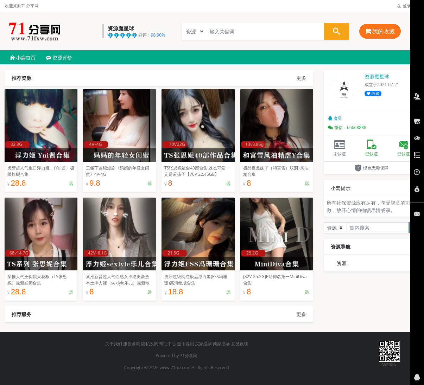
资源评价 (59, 57)
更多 (301, 78)
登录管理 (408, 6)
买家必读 (203, 344)
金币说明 (185, 344)
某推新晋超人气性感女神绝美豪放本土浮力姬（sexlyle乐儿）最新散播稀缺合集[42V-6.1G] (118, 283)
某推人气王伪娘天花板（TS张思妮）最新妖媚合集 (37, 280)
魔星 (335, 118)
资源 (342, 263)
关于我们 (113, 344)
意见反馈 (239, 344)
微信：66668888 (347, 127)
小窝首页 (23, 57)
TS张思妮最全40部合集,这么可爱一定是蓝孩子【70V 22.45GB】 (197, 171)
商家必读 (221, 344)
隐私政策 (149, 344)
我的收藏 (380, 31)
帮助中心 (167, 344)
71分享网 (188, 356)
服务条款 (131, 344)
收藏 (373, 93)
